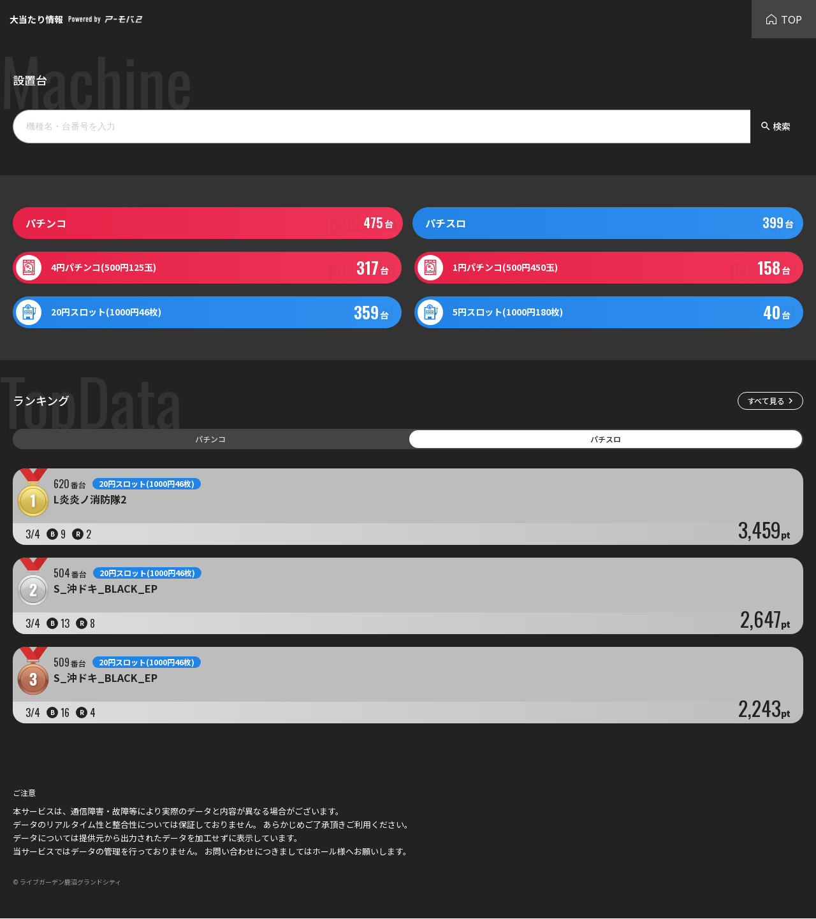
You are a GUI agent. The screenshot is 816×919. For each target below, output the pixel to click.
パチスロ (605, 438)
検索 (775, 126)
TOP (784, 19)
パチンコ (210, 438)
